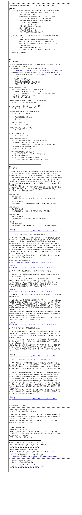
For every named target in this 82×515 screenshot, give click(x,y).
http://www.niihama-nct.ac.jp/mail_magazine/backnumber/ (34, 497)
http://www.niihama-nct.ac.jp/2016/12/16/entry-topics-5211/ (33, 387)
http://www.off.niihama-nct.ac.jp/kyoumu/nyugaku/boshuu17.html (36, 76)
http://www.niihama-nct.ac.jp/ (31, 507)
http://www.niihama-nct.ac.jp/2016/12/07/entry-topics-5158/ (33, 291)
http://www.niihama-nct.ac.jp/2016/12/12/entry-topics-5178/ (33, 317)
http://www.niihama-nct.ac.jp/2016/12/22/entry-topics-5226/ (33, 433)
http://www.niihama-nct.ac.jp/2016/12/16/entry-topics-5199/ (33, 353)
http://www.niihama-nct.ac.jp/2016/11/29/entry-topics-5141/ (33, 251)
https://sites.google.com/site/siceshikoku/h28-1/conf (30, 285)
